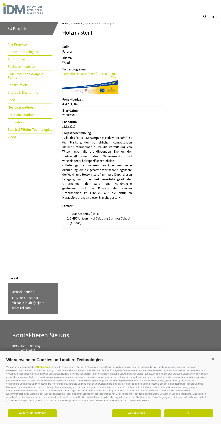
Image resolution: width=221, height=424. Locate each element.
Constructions (18, 85)
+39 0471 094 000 (25, 350)
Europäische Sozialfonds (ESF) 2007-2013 (89, 74)
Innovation (16, 122)
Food (11, 100)
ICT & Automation (21, 114)
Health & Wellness (21, 107)
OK (189, 413)
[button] (213, 359)
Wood (12, 137)
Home (65, 23)
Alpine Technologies (23, 51)
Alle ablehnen (136, 413)
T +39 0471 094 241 (24, 298)
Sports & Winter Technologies (30, 129)
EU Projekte (76, 23)
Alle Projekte (17, 44)
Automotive (16, 59)
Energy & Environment (25, 92)
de (214, 17)
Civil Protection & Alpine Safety (26, 76)
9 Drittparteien (42, 367)
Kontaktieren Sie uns (40, 335)
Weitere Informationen (32, 413)
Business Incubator (22, 66)
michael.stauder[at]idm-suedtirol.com (28, 305)
